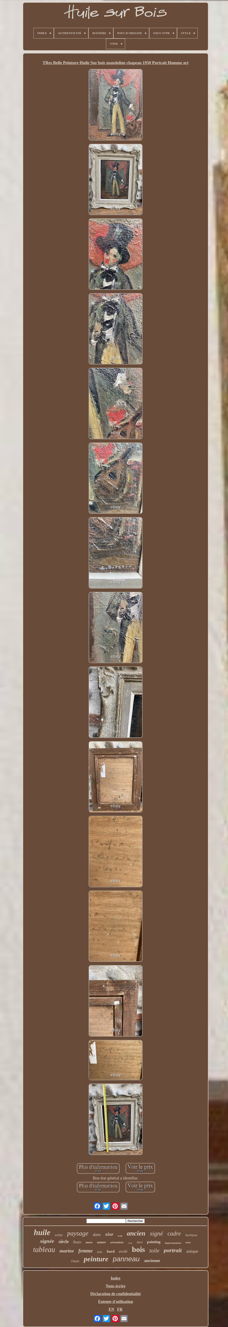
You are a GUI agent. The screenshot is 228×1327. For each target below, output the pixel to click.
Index (115, 1278)
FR (119, 1309)
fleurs (77, 1242)
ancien (136, 1233)
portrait (173, 1250)
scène (59, 1235)
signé (156, 1233)
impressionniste (173, 1243)
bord (111, 1251)
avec (188, 1242)
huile (42, 1232)
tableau (44, 1250)
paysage (77, 1233)
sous (130, 1243)
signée (47, 1241)
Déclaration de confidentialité (115, 1294)
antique (192, 1251)
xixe (109, 1234)
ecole (123, 1251)
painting (153, 1242)
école (120, 1236)
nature (101, 1242)
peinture (96, 1259)
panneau (126, 1259)
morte (89, 1242)
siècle (64, 1241)
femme (85, 1251)
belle (99, 1252)
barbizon (191, 1235)
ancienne (152, 1260)
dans (97, 1234)
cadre (174, 1233)
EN (111, 1309)
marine (67, 1251)
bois (138, 1249)
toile (154, 1251)
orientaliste (117, 1242)
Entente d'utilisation (115, 1301)
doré (140, 1242)
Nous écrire (115, 1286)
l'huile (75, 1261)
